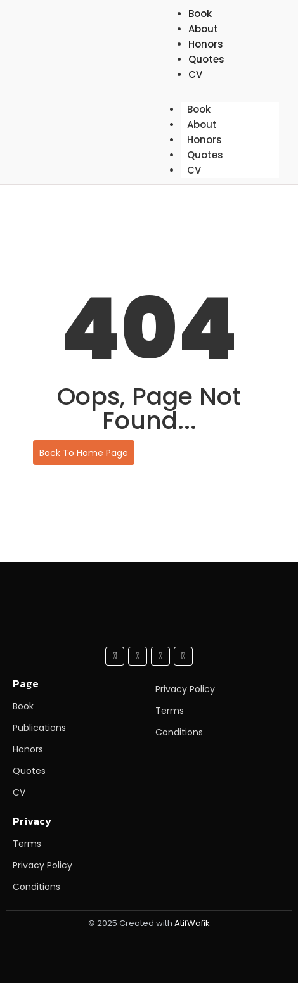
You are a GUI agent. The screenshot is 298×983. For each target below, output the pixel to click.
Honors (204, 139)
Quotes (206, 59)
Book (199, 109)
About (202, 124)
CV (195, 74)
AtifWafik (192, 923)
